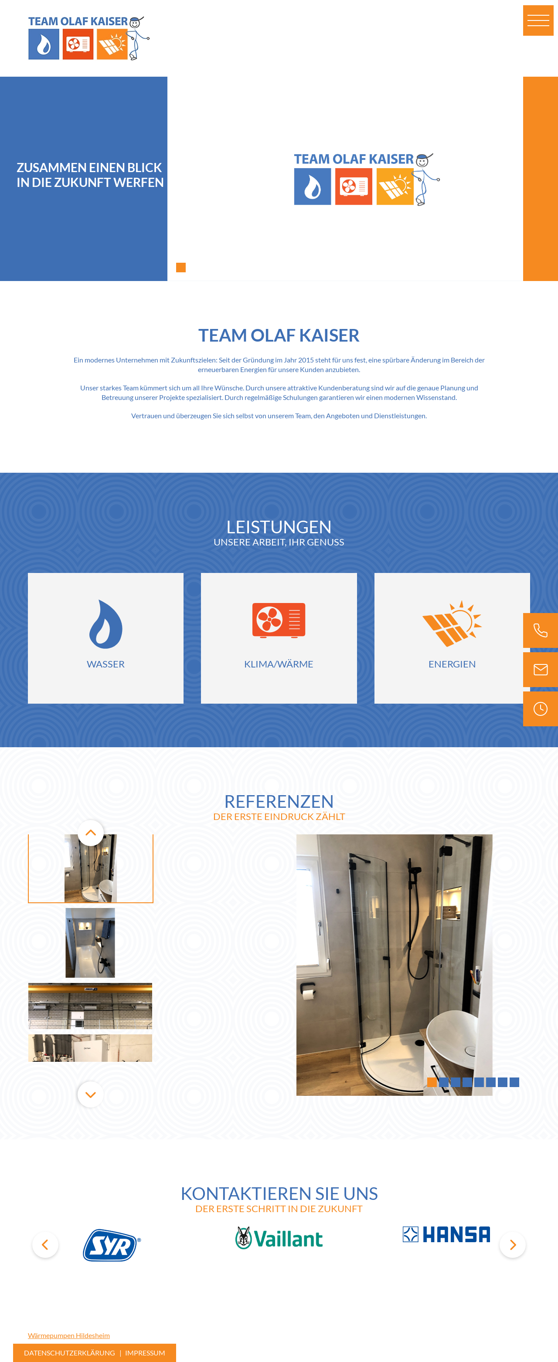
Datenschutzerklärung (69, 1352)
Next (90, 1095)
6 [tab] (491, 1082)
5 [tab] (479, 1082)
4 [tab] (467, 1082)
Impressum (145, 1352)
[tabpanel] (362, 179)
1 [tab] (181, 268)
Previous (90, 834)
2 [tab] (444, 1082)
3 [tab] (455, 1082)
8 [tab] (514, 1082)
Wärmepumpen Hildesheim (69, 1335)
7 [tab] (502, 1082)
